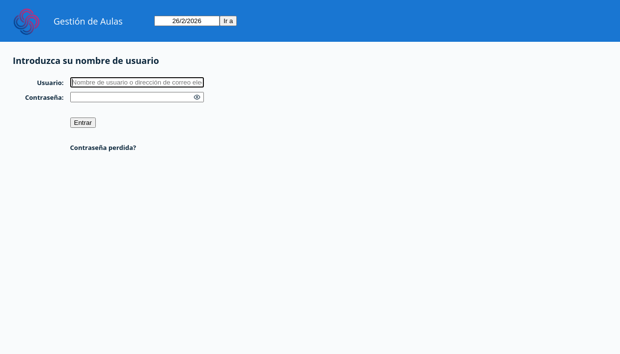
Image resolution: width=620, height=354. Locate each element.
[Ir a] (187, 21)
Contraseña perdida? (103, 147)
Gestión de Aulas (88, 21)
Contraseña (43, 97)
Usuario (49, 82)
